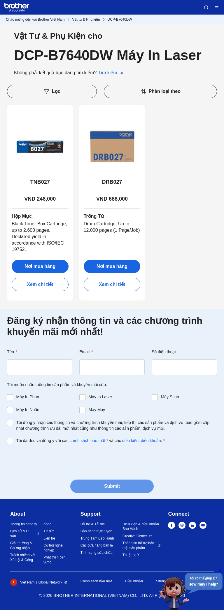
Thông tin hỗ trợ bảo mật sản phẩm (138, 545)
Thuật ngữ (131, 555)
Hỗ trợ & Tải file (92, 524)
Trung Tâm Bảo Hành (97, 538)
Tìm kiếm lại (110, 72)
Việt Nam (22, 582)
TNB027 (40, 182)
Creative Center (135, 536)
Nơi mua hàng (39, 266)
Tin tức (48, 531)
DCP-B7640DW (120, 19)
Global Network (50, 582)
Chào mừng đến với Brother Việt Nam (35, 19)
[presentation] (51, 461)
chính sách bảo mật (87, 440)
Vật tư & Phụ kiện (86, 19)
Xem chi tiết (40, 284)
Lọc (51, 91)
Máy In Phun (27, 397)
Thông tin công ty (23, 524)
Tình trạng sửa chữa (96, 553)
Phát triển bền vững (54, 559)
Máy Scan (170, 397)
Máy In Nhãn (27, 409)
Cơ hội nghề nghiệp (53, 547)
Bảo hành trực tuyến (96, 531)
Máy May (97, 409)
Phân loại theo (160, 91)
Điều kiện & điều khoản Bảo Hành (141, 526)
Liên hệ (49, 538)
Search (206, 7)
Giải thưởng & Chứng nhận (21, 545)
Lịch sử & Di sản (19, 533)
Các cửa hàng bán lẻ (96, 545)
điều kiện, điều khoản (141, 440)
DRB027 (112, 182)
